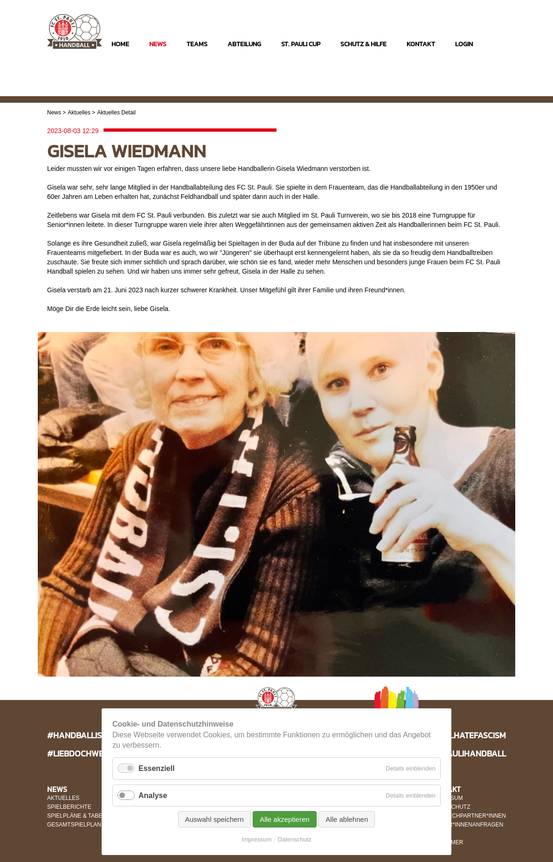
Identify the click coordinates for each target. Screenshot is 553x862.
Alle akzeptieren (285, 819)
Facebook (479, 89)
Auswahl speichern (214, 819)
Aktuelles (79, 112)
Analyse (152, 795)
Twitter (498, 89)
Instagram (461, 89)
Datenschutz (294, 839)
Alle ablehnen (346, 819)
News (54, 112)
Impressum (256, 839)
